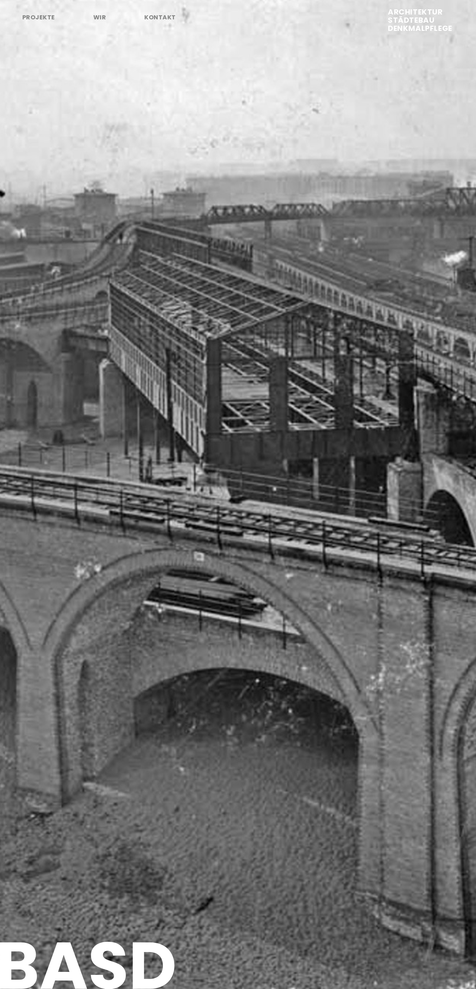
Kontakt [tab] (160, 17)
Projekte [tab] (38, 17)
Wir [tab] (99, 17)
